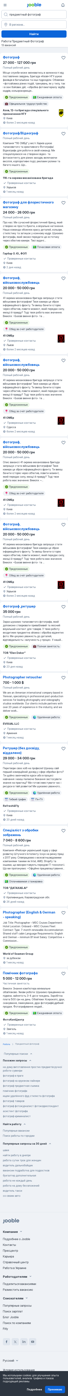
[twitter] (15, 1341)
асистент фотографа (15, 1111)
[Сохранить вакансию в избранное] (63, 57)
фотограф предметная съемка (21, 1085)
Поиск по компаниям (17, 1323)
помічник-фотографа (15, 1090)
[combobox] (11, 1360)
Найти (34, 34)
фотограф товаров (13, 1100)
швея (6, 1150)
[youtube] (32, 1341)
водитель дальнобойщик (18, 1165)
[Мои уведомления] (63, 5)
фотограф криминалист (17, 1116)
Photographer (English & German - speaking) (29, 914)
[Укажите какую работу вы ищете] (34, 14)
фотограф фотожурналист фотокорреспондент (31, 1106)
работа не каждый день (17, 1180)
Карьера (8, 1256)
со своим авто (11, 1195)
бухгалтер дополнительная (19, 1175)
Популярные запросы (17, 1305)
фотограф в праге (13, 1075)
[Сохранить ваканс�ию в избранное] (63, 278)
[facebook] (6, 1341)
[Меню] (5, 5)
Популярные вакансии (16, 1130)
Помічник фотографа (20, 973)
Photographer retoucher (22, 677)
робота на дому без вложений (21, 1185)
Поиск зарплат (13, 1311)
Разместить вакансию (18, 1289)
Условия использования (19, 1370)
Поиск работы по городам (18, 1135)
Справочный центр (16, 1262)
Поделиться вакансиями (19, 1284)
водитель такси (12, 1190)
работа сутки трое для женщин (22, 1160)
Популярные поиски (18, 1054)
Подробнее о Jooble (16, 1239)
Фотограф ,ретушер (19, 606)
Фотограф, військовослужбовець (21, 280)
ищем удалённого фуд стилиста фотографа (29, 1095)
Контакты (9, 1245)
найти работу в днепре (17, 1155)
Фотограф (11, 57)
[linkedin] (24, 1341)
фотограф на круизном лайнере (21, 1080)
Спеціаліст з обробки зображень (20, 832)
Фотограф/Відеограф (20, 133)
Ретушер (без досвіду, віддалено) (21, 750)
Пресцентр (10, 1250)
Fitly (5, 1329)
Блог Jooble (11, 1317)
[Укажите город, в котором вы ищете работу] (34, 24)
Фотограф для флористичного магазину (28, 204)
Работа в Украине (14, 1268)
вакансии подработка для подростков (26, 1170)
